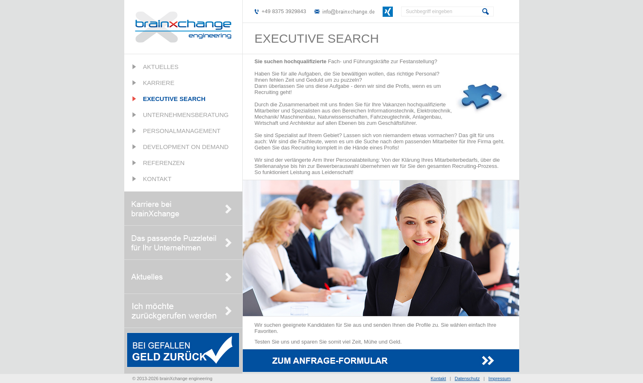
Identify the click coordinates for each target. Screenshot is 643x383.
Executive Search (174, 98)
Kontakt (157, 178)
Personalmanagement (182, 130)
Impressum (499, 378)
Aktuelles (161, 66)
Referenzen (164, 162)
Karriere (159, 82)
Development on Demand (186, 146)
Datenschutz (467, 378)
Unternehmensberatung (186, 114)
